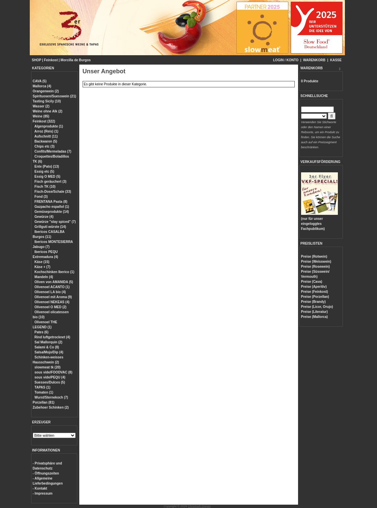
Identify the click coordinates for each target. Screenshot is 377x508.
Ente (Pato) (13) (46, 166)
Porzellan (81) (44, 402)
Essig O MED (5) (47, 176)
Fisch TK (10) (45, 186)
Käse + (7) (42, 267)
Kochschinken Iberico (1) (54, 272)
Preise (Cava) (311, 281)
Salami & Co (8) (46, 347)
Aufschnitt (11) (46, 136)
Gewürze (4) (44, 217)
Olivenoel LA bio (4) (50, 292)
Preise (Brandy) (313, 302)
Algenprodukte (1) (48, 126)
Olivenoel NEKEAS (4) (51, 302)
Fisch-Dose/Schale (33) (52, 191)
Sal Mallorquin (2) (48, 342)
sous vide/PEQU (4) (49, 377)
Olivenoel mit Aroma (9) (53, 297)
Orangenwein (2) (46, 91)
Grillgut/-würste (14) (50, 227)
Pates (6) (41, 332)
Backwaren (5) (45, 141)
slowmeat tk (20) (47, 367)
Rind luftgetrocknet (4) (52, 337)
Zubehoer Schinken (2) (51, 407)
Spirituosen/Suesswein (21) (54, 96)
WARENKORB (314, 60)
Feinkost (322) (44, 121)
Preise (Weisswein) (316, 261)
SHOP (36, 60)
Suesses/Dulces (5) (49, 382)
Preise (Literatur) (314, 312)
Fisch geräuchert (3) (50, 181)
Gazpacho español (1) (51, 206)
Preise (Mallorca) (314, 317)
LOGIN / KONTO (285, 60)
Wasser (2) (41, 106)
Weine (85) (41, 116)
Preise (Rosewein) (315, 266)
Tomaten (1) (43, 392)
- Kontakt (40, 488)
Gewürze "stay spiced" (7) (55, 222)
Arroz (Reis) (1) (46, 131)
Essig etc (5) (44, 171)
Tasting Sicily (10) (47, 101)
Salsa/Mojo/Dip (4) (48, 352)
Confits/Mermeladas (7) (52, 151)
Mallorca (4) (42, 86)
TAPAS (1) (42, 387)
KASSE (336, 60)
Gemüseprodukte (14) (51, 212)
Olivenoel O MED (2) (50, 307)
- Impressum (43, 493)
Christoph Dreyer (199, 506)
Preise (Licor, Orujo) (317, 307)
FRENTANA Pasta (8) (50, 201)
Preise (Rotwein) (314, 256)
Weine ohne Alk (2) (48, 111)
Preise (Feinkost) (314, 291)
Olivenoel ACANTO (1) (52, 287)
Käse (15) (41, 262)
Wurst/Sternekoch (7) (51, 397)
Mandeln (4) (43, 277)
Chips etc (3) (44, 146)
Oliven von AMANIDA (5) (53, 282)
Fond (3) (41, 196)
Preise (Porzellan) (315, 297)
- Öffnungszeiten (46, 473)
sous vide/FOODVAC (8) (53, 372)
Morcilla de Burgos (76, 60)
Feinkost (51, 60)
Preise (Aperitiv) (314, 286)
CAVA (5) (39, 81)
